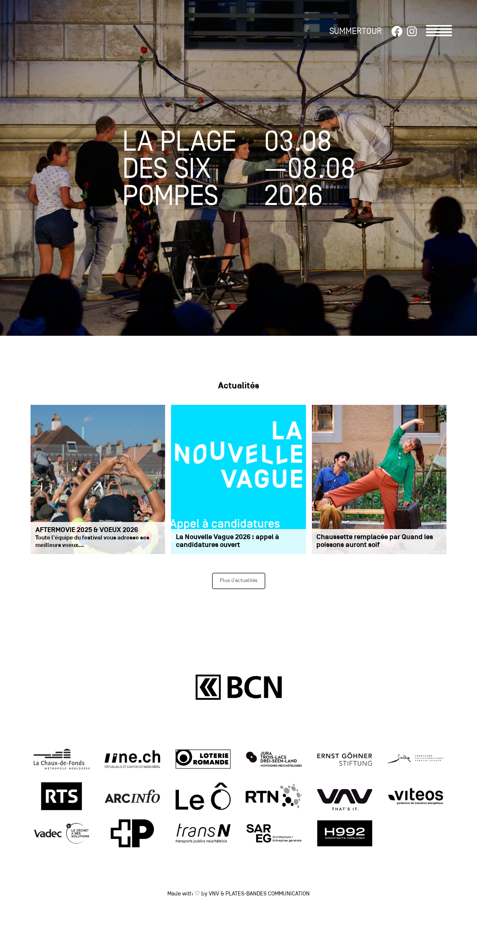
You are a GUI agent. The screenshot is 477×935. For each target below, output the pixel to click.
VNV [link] (214, 894)
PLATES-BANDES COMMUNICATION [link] (267, 894)
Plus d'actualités (239, 580)
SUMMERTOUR (355, 31)
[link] (61, 760)
